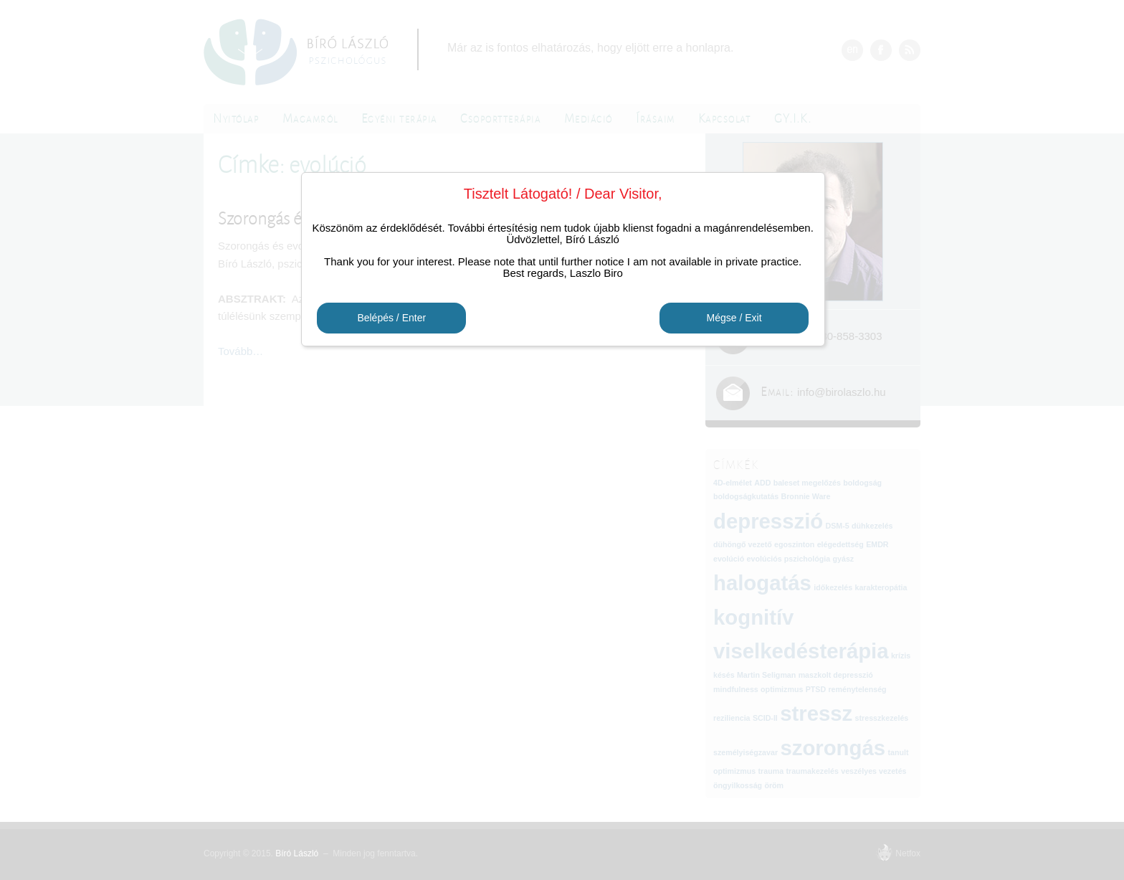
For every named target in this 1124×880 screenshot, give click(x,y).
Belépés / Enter (391, 318)
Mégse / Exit (733, 318)
